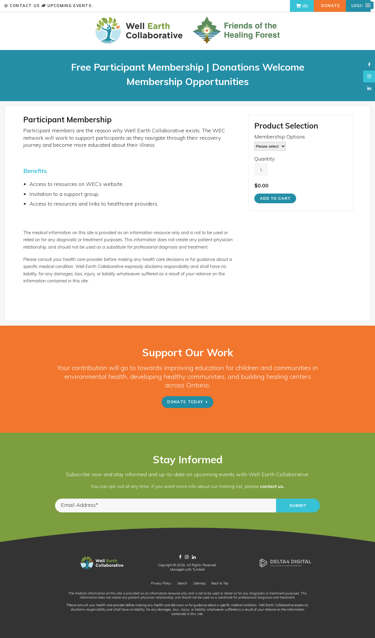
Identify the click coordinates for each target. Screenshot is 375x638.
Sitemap (199, 583)
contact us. (272, 486)
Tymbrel (199, 569)
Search (182, 583)
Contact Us (25, 5)
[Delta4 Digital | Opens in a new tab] (285, 566)
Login (358, 5)
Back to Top (219, 583)
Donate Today (185, 401)
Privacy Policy (161, 583)
